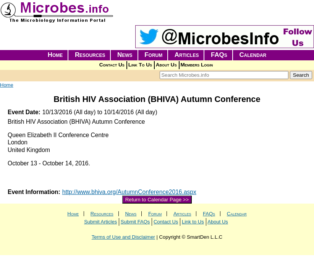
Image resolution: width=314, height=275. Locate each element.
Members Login (197, 65)
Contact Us (112, 65)
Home (55, 54)
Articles (187, 54)
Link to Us (193, 222)
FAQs (219, 54)
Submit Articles (100, 222)
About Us (166, 65)
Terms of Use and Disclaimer (123, 237)
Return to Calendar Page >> (157, 199)
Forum (153, 54)
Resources (90, 54)
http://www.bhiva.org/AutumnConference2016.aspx (129, 192)
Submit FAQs (135, 222)
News (125, 54)
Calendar (252, 54)
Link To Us (140, 65)
